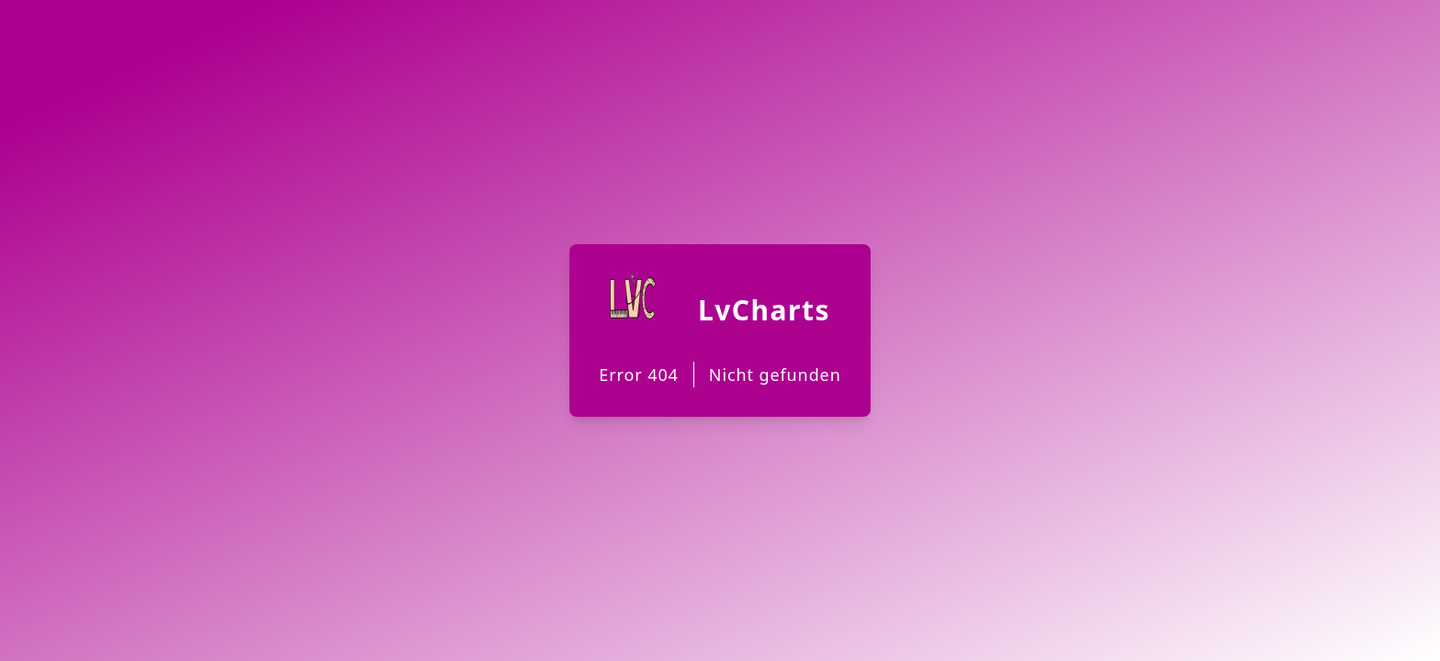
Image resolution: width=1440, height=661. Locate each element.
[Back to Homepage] (719, 330)
